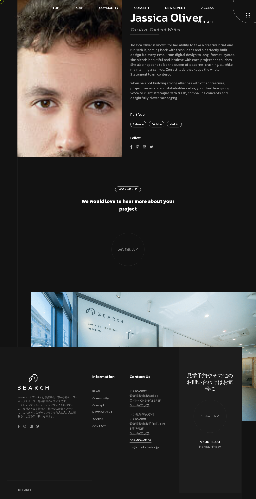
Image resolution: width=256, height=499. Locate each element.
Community (100, 398)
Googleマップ (139, 405)
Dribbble (156, 124)
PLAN (96, 391)
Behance (138, 124)
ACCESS (97, 419)
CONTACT (99, 426)
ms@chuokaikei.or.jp (144, 447)
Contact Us (207, 409)
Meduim (174, 124)
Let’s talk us (125, 242)
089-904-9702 (140, 440)
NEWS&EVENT (102, 412)
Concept (98, 405)
